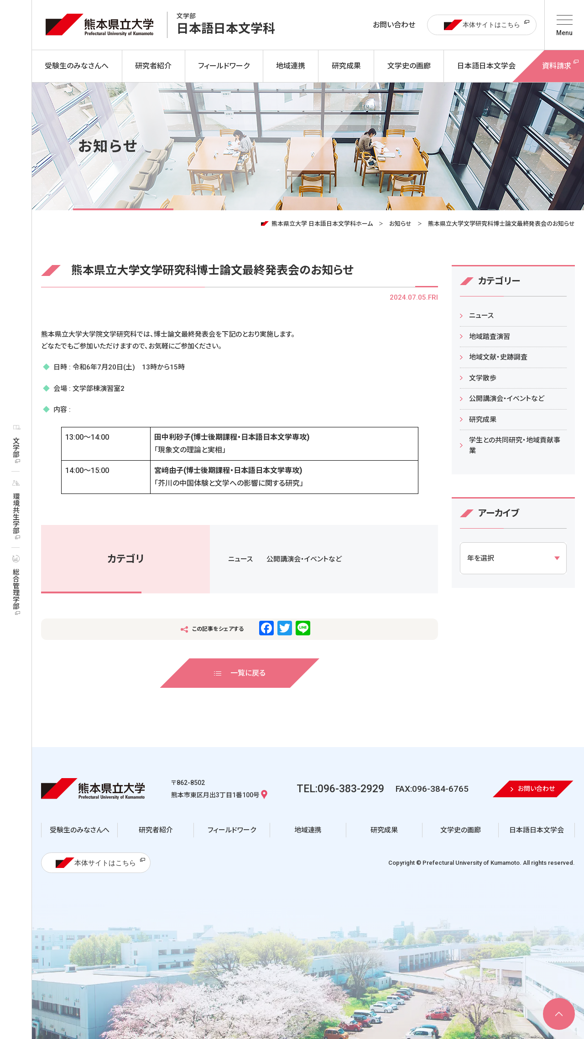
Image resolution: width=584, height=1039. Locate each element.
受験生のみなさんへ (80, 830)
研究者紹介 (156, 830)
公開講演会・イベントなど (304, 559)
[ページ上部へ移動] (559, 1014)
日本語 (226, 25)
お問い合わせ (394, 25)
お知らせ (400, 223)
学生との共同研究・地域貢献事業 (514, 445)
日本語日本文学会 (536, 830)
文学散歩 (482, 378)
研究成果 (482, 420)
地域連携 (308, 830)
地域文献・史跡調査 (498, 357)
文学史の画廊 (460, 830)
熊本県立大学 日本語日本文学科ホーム (322, 223)
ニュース (240, 559)
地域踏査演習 (489, 336)
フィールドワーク (232, 830)
